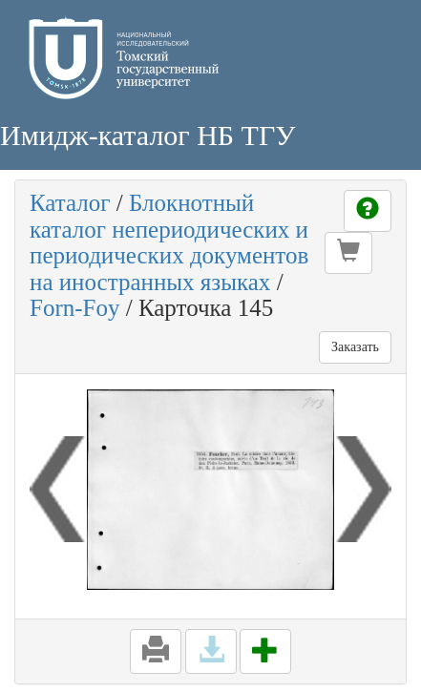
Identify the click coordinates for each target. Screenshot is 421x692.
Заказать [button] (355, 347)
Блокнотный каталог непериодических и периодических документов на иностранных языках (169, 242)
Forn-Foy (74, 308)
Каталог (70, 203)
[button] (348, 253)
